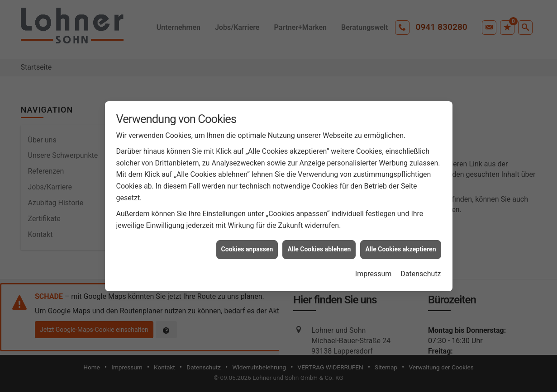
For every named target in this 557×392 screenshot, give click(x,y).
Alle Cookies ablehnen (319, 247)
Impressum (373, 272)
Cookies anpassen (247, 247)
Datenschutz (420, 272)
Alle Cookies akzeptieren (400, 247)
